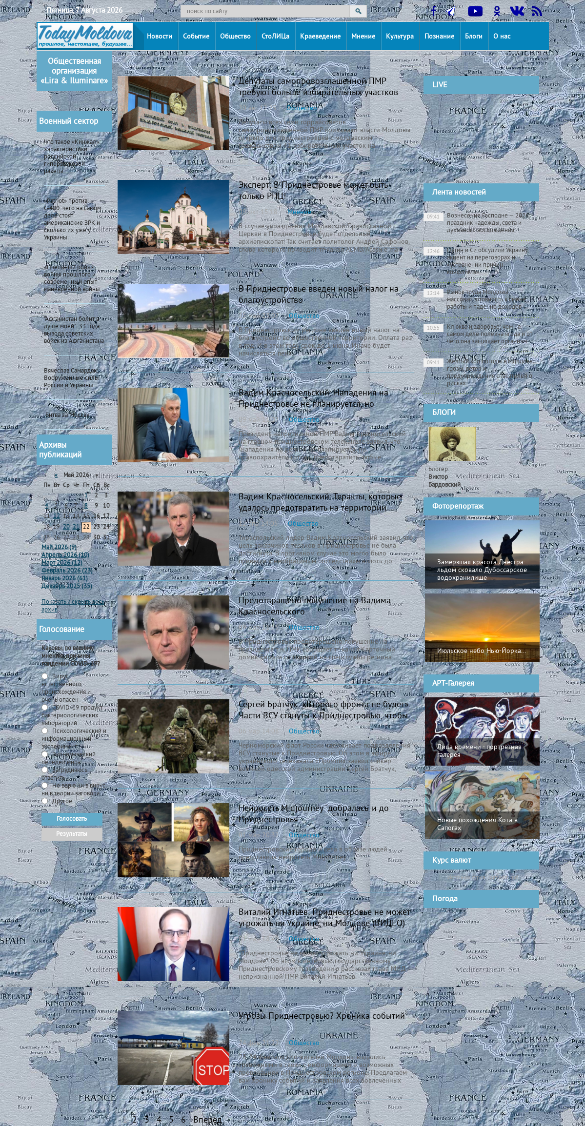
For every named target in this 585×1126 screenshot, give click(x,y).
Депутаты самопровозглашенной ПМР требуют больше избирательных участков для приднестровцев (318, 93)
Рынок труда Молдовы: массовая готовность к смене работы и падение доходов (475, 300)
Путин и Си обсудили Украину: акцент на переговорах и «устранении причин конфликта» (476, 262)
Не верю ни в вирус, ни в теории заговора (73, 790)
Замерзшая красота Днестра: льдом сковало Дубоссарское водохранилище (482, 570)
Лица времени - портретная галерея (479, 751)
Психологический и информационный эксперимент (73, 739)
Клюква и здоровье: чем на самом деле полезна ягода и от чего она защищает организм (478, 334)
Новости (159, 37)
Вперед (207, 1120)
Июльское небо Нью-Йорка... (481, 651)
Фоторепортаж (458, 507)
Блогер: (444, 477)
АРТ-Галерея (453, 684)
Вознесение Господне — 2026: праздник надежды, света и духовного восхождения (477, 223)
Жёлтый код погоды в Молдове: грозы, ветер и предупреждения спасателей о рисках (479, 373)
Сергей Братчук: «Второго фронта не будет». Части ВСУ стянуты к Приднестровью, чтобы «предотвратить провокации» (324, 716)
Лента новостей (459, 193)
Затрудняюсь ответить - (64, 774)
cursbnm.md (503, 877)
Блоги (474, 37)
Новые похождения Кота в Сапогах (477, 824)
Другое (61, 802)
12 (56, 516)
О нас (501, 37)
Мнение (363, 37)
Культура (400, 37)
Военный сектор (68, 122)
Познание (439, 37)
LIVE (439, 85)
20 (66, 527)
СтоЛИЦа (275, 37)
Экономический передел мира (68, 759)
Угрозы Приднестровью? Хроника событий (322, 1016)
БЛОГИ (444, 413)
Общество (235, 37)
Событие (196, 37)
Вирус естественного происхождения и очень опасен (66, 688)
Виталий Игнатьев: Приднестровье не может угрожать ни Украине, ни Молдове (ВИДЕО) (324, 918)
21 (76, 527)
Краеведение (320, 37)
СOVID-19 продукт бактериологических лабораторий (71, 716)
